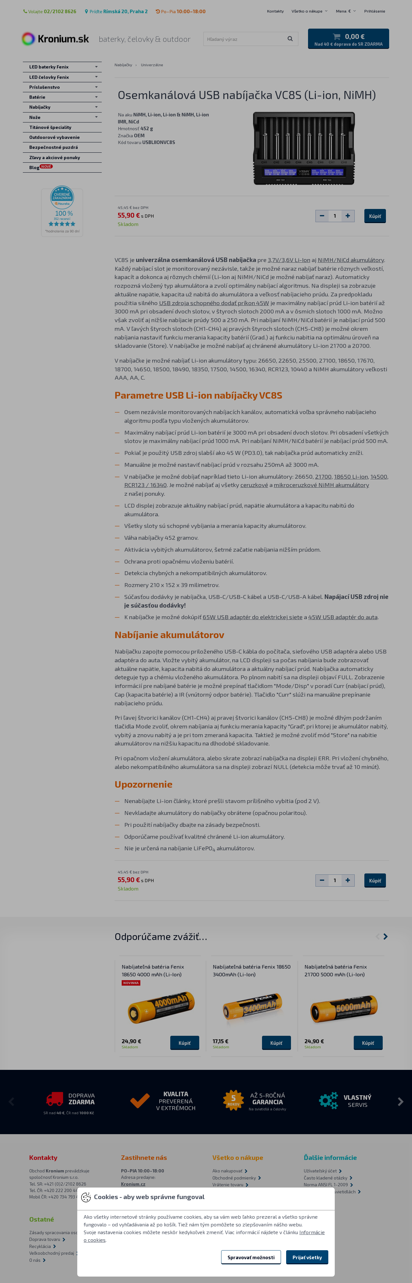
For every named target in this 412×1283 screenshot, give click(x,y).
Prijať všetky (307, 1257)
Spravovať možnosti (251, 1257)
